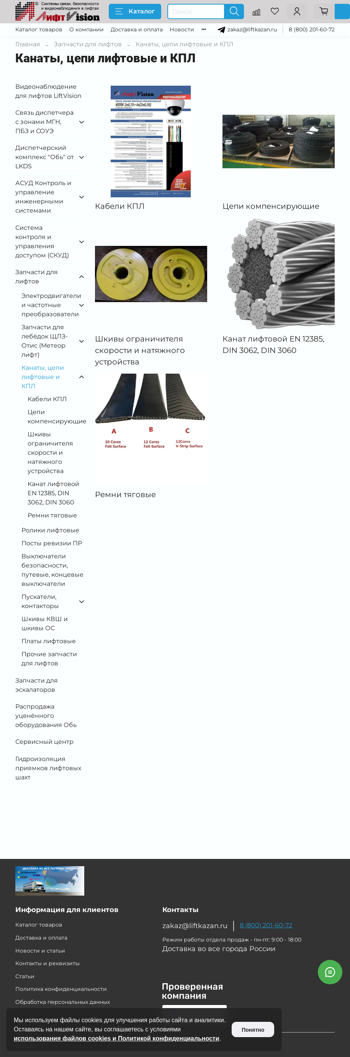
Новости (182, 29)
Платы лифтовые (48, 641)
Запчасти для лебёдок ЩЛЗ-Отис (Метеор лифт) (44, 341)
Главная (27, 44)
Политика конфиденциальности (61, 988)
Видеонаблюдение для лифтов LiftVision (48, 91)
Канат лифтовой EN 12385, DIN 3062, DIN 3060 (53, 493)
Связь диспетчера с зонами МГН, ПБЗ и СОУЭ (44, 122)
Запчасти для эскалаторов (36, 685)
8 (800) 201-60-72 (312, 29)
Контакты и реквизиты (47, 963)
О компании (86, 29)
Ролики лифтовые (50, 530)
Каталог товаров (38, 29)
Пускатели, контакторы (40, 601)
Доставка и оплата (137, 29)
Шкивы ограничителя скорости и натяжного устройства (50, 453)
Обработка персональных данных (62, 1001)
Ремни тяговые (52, 515)
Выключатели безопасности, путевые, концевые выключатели (52, 570)
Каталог (135, 11)
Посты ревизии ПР (51, 543)
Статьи (24, 976)
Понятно (253, 1030)
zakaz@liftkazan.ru (252, 29)
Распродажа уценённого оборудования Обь (46, 716)
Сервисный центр (44, 741)
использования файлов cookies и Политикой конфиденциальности (116, 1038)
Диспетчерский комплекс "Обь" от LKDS (44, 157)
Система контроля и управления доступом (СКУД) (42, 241)
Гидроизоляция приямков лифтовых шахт (48, 768)
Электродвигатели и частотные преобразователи (47, 305)
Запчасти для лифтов (88, 44)
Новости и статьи (40, 950)
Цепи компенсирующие (57, 416)
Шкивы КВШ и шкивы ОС (44, 623)
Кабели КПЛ (47, 399)
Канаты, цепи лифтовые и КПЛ (42, 377)
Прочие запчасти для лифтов (49, 658)
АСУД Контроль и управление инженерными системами (43, 196)
